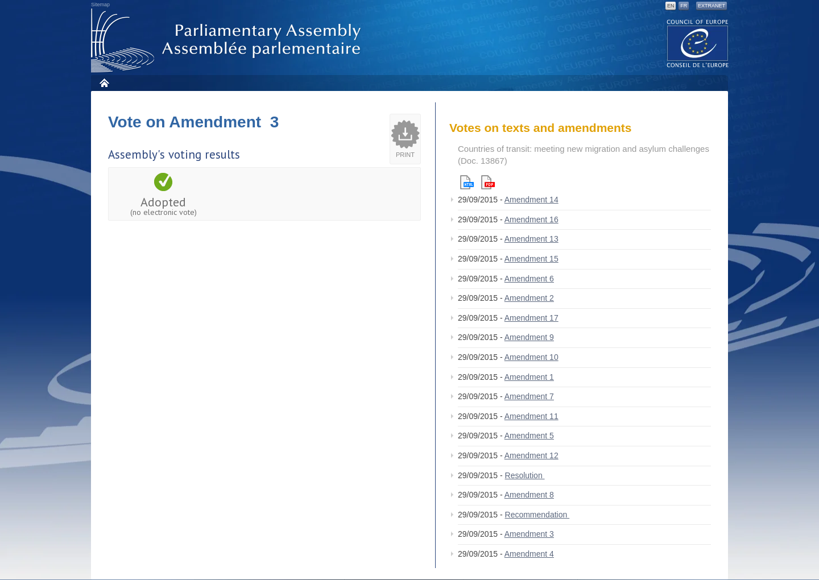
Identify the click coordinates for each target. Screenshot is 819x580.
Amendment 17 (531, 317)
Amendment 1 (529, 377)
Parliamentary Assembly (228, 41)
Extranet (711, 6)
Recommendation (537, 514)
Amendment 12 (531, 455)
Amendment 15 (531, 258)
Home (104, 82)
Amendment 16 (531, 219)
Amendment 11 (531, 416)
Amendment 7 (529, 396)
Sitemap (100, 4)
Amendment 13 (531, 238)
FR (683, 6)
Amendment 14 (531, 199)
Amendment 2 (529, 298)
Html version (467, 182)
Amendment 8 (529, 494)
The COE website (698, 43)
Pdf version (488, 182)
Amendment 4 (529, 553)
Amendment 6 (529, 278)
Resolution (525, 475)
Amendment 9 (529, 337)
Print (405, 154)
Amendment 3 (529, 533)
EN (671, 6)
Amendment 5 (529, 435)
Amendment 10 (531, 357)
